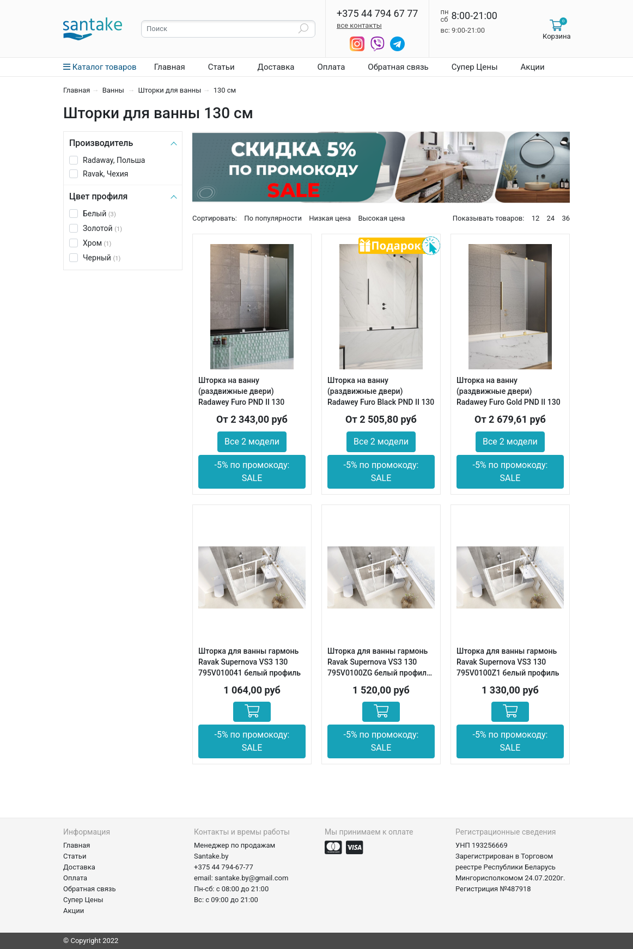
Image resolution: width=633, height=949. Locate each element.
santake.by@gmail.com (251, 878)
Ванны (114, 90)
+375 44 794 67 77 (377, 13)
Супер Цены (475, 67)
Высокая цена (381, 218)
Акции (533, 67)
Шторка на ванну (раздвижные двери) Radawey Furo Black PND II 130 (380, 391)
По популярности (273, 218)
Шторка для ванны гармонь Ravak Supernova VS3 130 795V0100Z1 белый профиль (508, 662)
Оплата (331, 67)
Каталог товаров (100, 67)
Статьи (221, 67)
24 (551, 218)
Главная (169, 67)
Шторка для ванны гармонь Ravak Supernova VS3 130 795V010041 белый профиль (249, 662)
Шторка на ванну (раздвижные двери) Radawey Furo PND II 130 (241, 391)
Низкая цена (330, 218)
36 (566, 218)
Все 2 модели (251, 441)
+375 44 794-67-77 (223, 867)
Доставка (276, 67)
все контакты (359, 25)
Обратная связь (398, 67)
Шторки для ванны (169, 90)
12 (536, 218)
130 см (225, 90)
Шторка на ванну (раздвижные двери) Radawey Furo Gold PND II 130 (509, 391)
